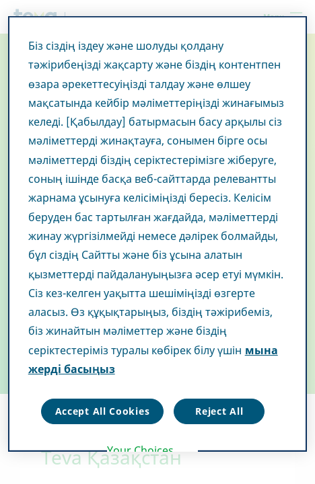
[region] (158, 234)
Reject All (219, 411)
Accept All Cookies (102, 411)
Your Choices (140, 450)
